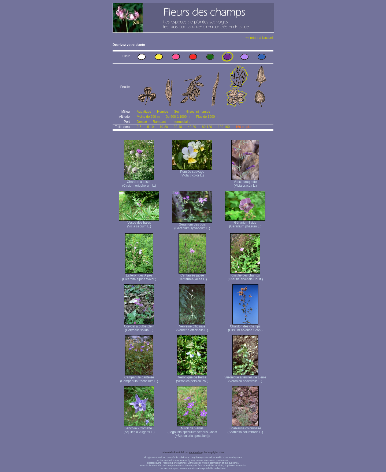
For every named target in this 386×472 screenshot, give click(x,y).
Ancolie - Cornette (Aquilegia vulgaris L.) (139, 428)
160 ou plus (244, 127)
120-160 (224, 127)
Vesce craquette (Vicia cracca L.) (245, 182)
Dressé (142, 122)
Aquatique (144, 111)
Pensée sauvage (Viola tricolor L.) (192, 172)
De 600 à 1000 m (177, 117)
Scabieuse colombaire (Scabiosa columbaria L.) (245, 428)
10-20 (163, 127)
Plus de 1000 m (207, 117)
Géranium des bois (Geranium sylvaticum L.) (192, 225)
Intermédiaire (181, 122)
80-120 (207, 127)
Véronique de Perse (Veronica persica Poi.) (192, 378)
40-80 (192, 127)
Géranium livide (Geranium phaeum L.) (245, 223)
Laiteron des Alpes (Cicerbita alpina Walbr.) (139, 276)
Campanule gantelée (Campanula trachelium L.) (139, 378)
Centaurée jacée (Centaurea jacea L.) (192, 276)
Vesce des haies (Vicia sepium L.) (139, 223)
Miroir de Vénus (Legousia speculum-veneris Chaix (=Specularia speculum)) (192, 430)
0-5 (139, 127)
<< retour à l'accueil (259, 38)
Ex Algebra (195, 452)
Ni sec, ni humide (197, 111)
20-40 (178, 127)
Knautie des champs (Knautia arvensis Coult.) (245, 276)
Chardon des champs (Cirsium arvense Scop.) (245, 327)
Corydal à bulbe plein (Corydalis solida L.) (139, 327)
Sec (177, 111)
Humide (162, 111)
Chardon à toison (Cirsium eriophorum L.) (139, 182)
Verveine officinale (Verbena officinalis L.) (192, 327)
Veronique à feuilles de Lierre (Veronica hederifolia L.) (245, 378)
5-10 (150, 127)
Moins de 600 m (148, 117)
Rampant (159, 122)
